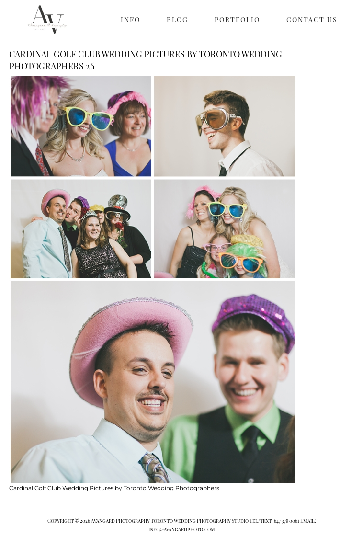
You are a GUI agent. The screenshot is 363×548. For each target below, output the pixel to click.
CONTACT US (312, 19)
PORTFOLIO (237, 19)
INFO (130, 19)
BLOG (177, 19)
